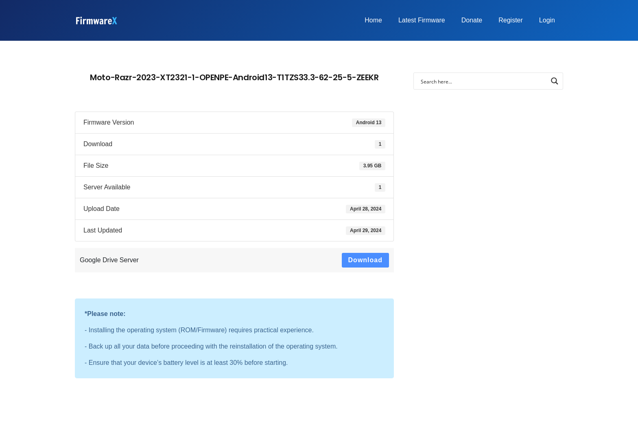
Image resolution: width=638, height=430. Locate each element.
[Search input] (483, 81)
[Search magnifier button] (554, 81)
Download (365, 260)
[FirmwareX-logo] (96, 20)
